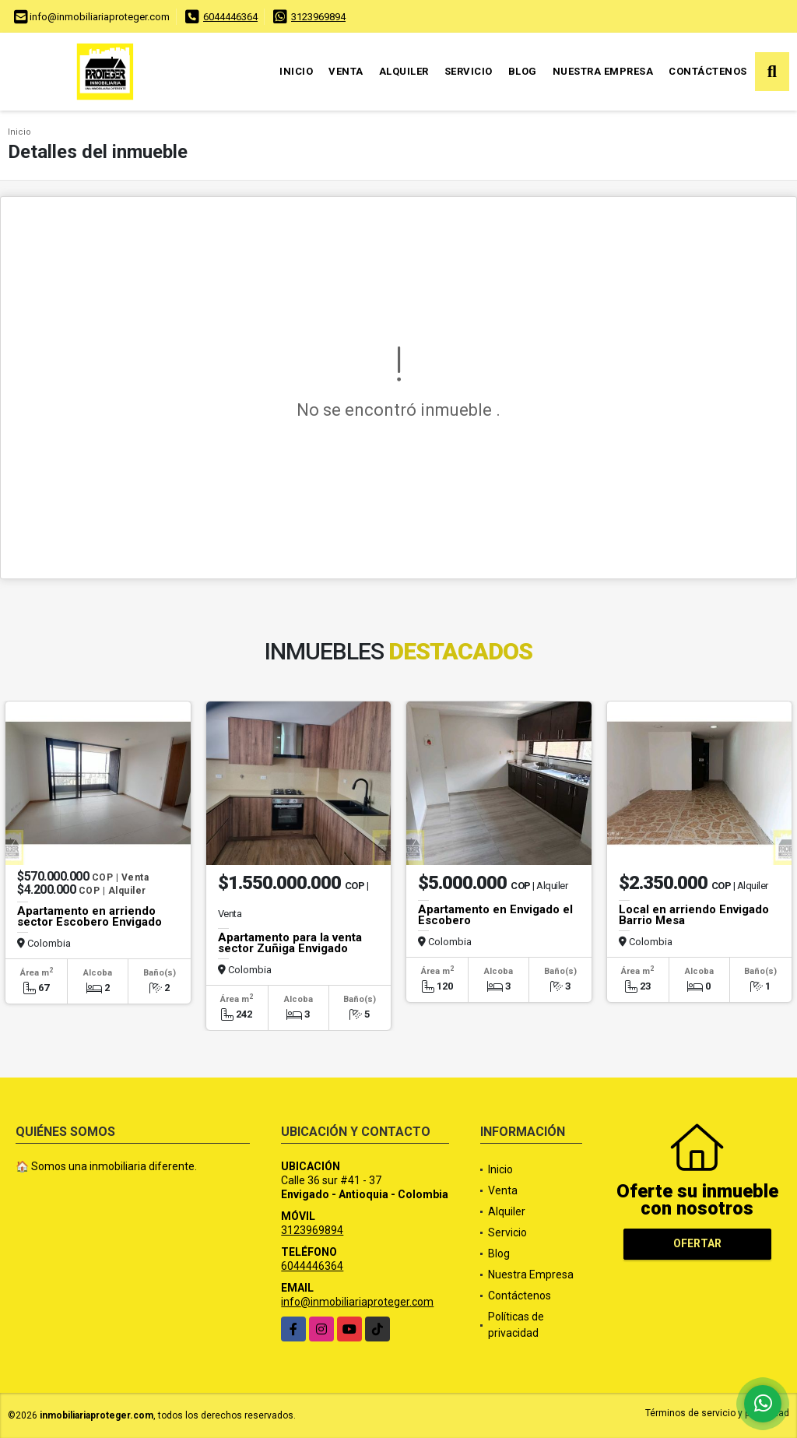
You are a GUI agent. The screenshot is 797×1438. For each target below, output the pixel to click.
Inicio (296, 71)
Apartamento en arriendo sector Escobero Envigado (89, 916)
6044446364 (230, 17)
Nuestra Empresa (603, 71)
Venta (345, 71)
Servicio (468, 71)
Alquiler (404, 71)
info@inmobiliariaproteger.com (357, 1302)
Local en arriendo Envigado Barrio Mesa (694, 914)
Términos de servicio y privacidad (717, 1413)
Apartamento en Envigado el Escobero (495, 914)
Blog (522, 71)
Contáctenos (708, 71)
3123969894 (318, 17)
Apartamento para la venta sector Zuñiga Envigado (290, 942)
